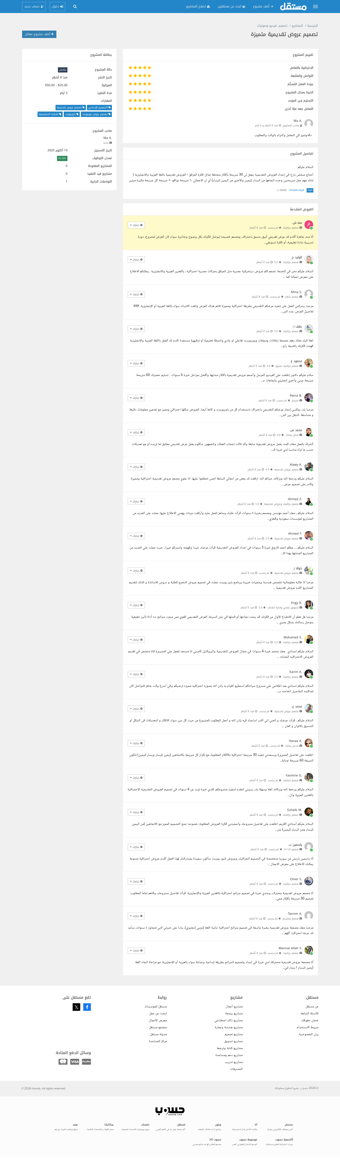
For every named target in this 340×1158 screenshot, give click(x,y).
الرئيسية (312, 26)
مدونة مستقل (158, 1034)
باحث (105, 142)
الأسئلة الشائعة (310, 1013)
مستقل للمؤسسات (155, 1007)
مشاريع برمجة (234, 1013)
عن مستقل (312, 1007)
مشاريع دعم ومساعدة (229, 1055)
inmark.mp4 (296, 190)
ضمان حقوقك (310, 1020)
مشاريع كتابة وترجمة (230, 1048)
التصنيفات (236, 1069)
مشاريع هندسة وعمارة (229, 1027)
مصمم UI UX (291, 849)
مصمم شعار (292, 296)
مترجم (295, 400)
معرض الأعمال (158, 1020)
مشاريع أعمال (234, 1007)
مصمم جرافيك (291, 227)
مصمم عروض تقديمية (286, 469)
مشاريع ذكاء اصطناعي (228, 1020)
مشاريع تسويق (233, 1041)
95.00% (62, 158)
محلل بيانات (292, 435)
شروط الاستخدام (308, 1027)
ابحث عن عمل (158, 1013)
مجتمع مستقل (158, 1027)
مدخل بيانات (292, 745)
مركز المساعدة (158, 1041)
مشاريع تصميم (234, 1034)
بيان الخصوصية (309, 1034)
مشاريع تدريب (234, 1062)
